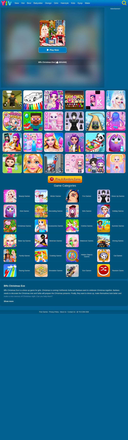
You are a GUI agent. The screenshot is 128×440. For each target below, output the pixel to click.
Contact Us (71, 312)
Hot (22, 3)
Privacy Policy (54, 312)
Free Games (43, 312)
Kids (73, 3)
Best (29, 3)
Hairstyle (65, 3)
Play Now (52, 49)
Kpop (80, 3)
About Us (63, 312)
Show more (8, 301)
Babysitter (38, 3)
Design (48, 3)
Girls (56, 3)
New (17, 3)
